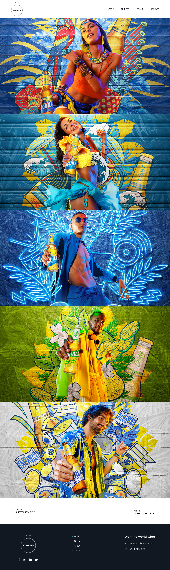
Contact (155, 9)
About (140, 9)
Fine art (125, 9)
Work (111, 9)
